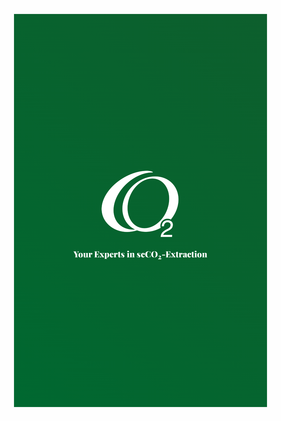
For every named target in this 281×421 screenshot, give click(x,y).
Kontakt (22, 415)
